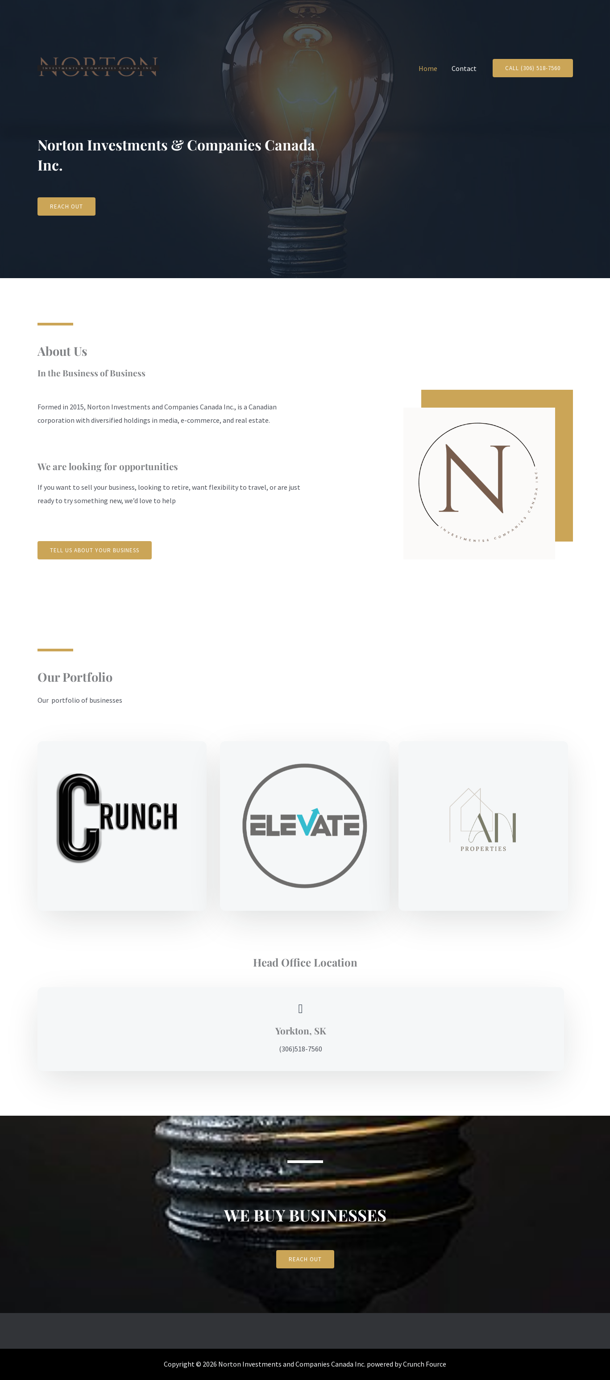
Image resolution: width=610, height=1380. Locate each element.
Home (428, 68)
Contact (464, 68)
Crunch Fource (424, 1363)
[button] (533, 68)
